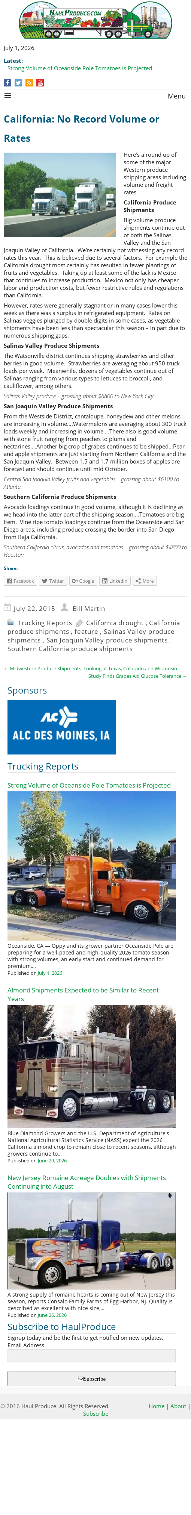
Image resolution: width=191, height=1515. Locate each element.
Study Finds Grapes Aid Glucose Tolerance (137, 676)
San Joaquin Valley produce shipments (107, 640)
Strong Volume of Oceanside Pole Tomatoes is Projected (79, 68)
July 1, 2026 (50, 973)
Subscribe (95, 1379)
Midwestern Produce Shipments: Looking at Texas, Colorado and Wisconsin (90, 668)
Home (156, 1406)
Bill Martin (89, 608)
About (178, 1406)
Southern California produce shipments (70, 648)
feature (86, 631)
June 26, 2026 (52, 1315)
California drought (115, 622)
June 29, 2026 (52, 1160)
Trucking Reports (45, 622)
